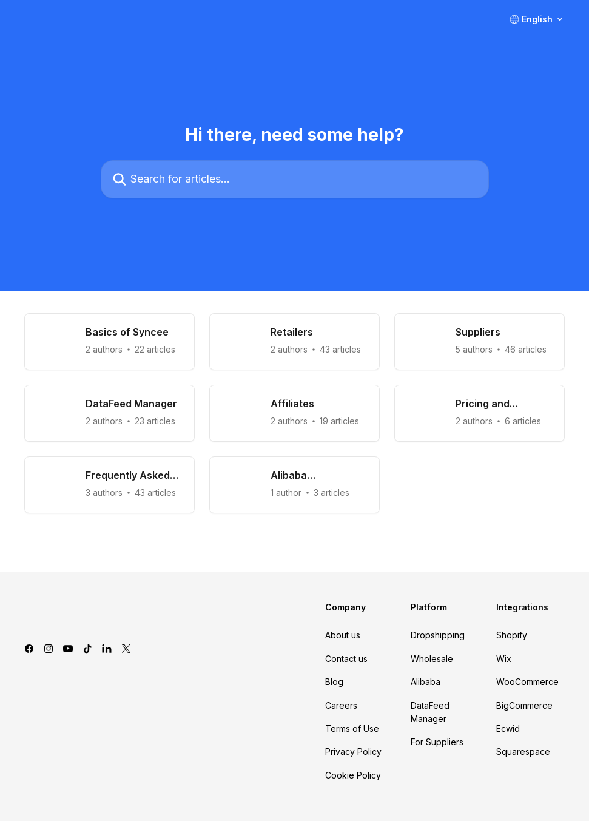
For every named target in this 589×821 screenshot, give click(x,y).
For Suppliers (437, 742)
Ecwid (508, 728)
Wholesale (432, 659)
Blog (334, 682)
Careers (341, 705)
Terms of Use (352, 728)
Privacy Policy (353, 751)
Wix (503, 659)
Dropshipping (438, 635)
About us (342, 635)
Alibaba (425, 682)
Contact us (346, 659)
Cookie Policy (353, 775)
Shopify (511, 635)
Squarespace (523, 751)
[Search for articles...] (295, 179)
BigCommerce (524, 705)
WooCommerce (527, 682)
